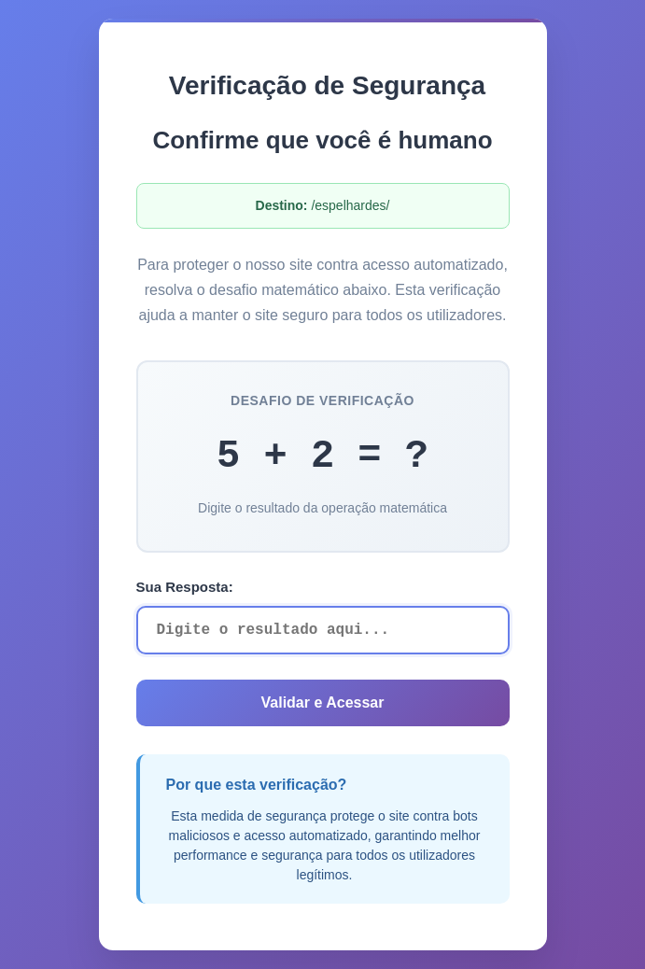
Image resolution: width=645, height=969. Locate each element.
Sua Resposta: (184, 587)
